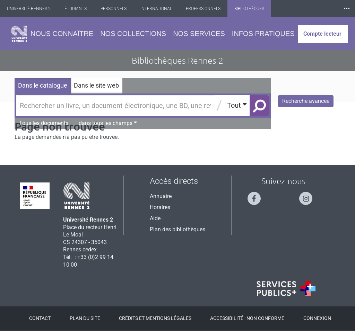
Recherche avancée (305, 101)
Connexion (317, 318)
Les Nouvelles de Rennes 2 (313, 8)
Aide (155, 218)
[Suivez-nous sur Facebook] (258, 195)
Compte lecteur (322, 33)
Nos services (199, 33)
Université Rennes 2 (35, 8)
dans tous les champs (108, 122)
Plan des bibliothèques (177, 229)
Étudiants (82, 8)
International (162, 8)
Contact (40, 318)
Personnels (120, 8)
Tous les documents (43, 123)
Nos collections (133, 33)
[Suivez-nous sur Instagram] (309, 195)
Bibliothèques (255, 8)
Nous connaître (62, 33)
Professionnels (209, 8)
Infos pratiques (263, 33)
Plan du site (85, 318)
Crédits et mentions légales (155, 318)
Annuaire (161, 196)
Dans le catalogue (42, 85)
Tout (236, 105)
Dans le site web (96, 85)
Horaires (160, 207)
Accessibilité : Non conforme (247, 318)
